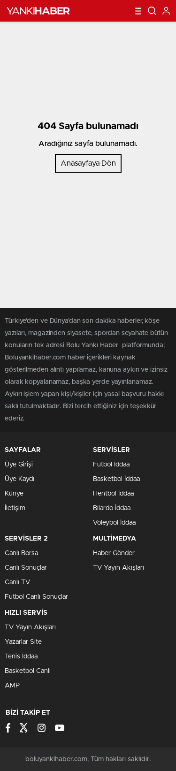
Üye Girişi (19, 464)
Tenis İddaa (21, 656)
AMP (12, 685)
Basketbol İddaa (116, 479)
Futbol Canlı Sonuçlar (36, 597)
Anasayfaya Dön (88, 163)
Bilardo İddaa (111, 508)
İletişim (15, 508)
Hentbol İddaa (113, 493)
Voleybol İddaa (114, 522)
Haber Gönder (114, 553)
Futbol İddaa (111, 464)
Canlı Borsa (21, 553)
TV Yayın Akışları (118, 568)
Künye (14, 493)
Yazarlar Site (23, 642)
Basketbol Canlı (28, 671)
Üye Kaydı (19, 479)
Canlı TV (17, 582)
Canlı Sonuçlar (26, 568)
